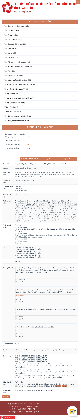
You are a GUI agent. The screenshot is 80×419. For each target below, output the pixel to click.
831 (28, 141)
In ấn (64, 386)
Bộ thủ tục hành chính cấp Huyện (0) (18, 116)
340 (28, 144)
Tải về (58, 386)
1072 (28, 137)
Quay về (5, 397)
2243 (28, 148)
